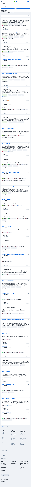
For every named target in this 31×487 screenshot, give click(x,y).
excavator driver (13, 434)
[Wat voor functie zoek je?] (15, 4)
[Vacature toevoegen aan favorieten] (29, 19)
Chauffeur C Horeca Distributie (8, 384)
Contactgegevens (3, 467)
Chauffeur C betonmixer (6, 212)
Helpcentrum (3, 470)
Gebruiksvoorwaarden (4, 479)
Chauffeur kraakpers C (6, 333)
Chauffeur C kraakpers (6, 226)
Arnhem (3, 434)
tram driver (12, 443)
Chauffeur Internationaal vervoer (8, 398)
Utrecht (3, 433)
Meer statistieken (5, 13)
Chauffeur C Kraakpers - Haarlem (8, 239)
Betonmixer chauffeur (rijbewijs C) (8, 186)
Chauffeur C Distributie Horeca (8, 267)
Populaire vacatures (4, 450)
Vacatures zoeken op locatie (6, 451)
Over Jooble (3, 463)
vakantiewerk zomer (23, 438)
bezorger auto (22, 444)
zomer (21, 435)
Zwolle (3, 437)
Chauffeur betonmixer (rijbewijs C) (8, 280)
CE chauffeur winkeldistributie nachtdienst (10, 115)
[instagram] (4, 475)
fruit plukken (22, 433)
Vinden (15, 8)
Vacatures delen (13, 463)
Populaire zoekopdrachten (24, 463)
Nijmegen (3, 442)
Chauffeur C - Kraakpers (6, 306)
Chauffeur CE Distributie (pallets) (8, 143)
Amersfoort (3, 438)
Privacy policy (3, 481)
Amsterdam (3, 432)
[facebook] (2, 475)
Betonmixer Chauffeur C (6, 199)
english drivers (13, 435)
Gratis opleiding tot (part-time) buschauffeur (11, 19)
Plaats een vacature (14, 464)
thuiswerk (21, 439)
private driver (13, 438)
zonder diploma (22, 440)
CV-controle (22, 470)
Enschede (3, 443)
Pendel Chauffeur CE (6, 346)
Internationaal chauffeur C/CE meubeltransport (11, 59)
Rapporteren (27, 29)
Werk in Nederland (3, 471)
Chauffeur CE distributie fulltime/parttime (10, 158)
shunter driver (13, 439)
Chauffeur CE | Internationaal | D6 (8, 87)
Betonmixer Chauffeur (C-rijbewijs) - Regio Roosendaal (13, 254)
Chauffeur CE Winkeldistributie (8, 128)
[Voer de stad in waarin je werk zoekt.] (15, 6)
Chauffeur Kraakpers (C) (6, 412)
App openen (28, 1)
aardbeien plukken (22, 434)
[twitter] (6, 475)
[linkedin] (8, 475)
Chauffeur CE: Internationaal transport (9, 73)
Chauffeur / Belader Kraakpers (8, 103)
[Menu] (1, 1)
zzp (20, 443)
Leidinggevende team (4, 466)
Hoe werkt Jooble (3, 464)
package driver (13, 444)
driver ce (12, 440)
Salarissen (22, 467)
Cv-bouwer (22, 468)
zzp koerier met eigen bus (14, 433)
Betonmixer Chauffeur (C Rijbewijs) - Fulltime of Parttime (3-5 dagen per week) (14, 320)
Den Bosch (3, 441)
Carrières (2, 469)
